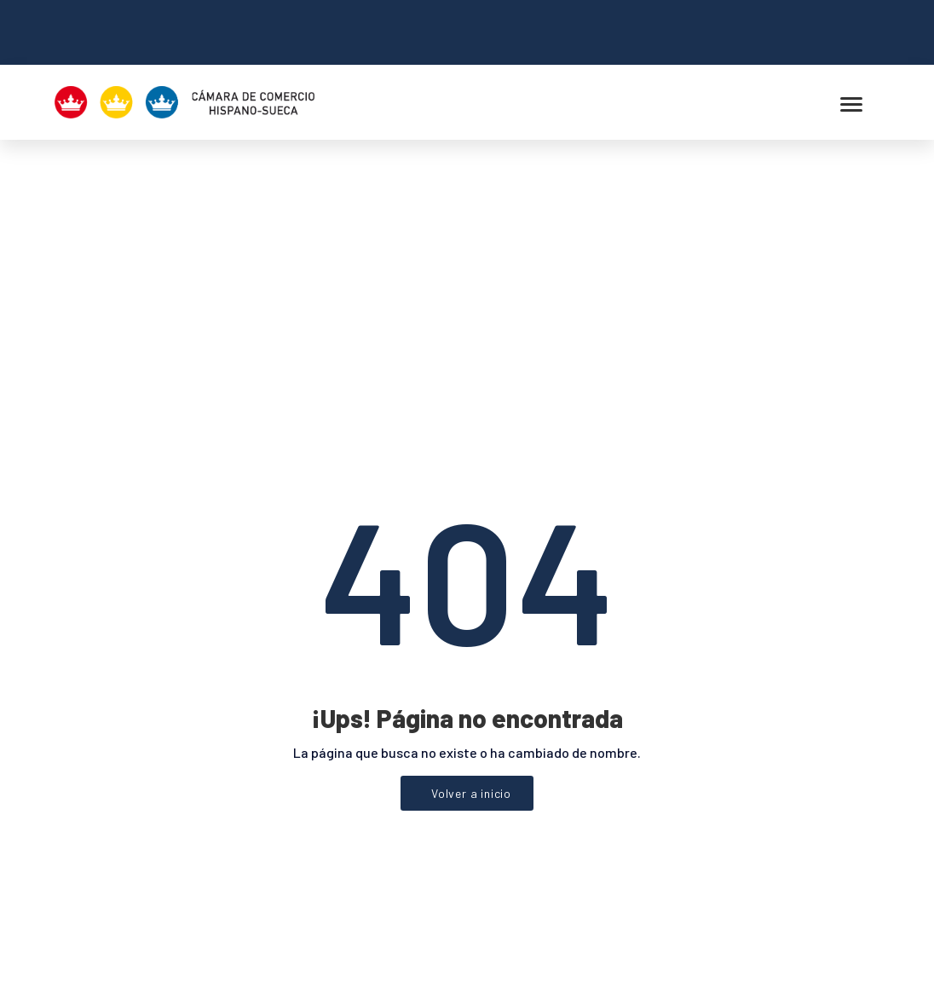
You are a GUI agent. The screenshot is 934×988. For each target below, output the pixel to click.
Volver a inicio (471, 606)
